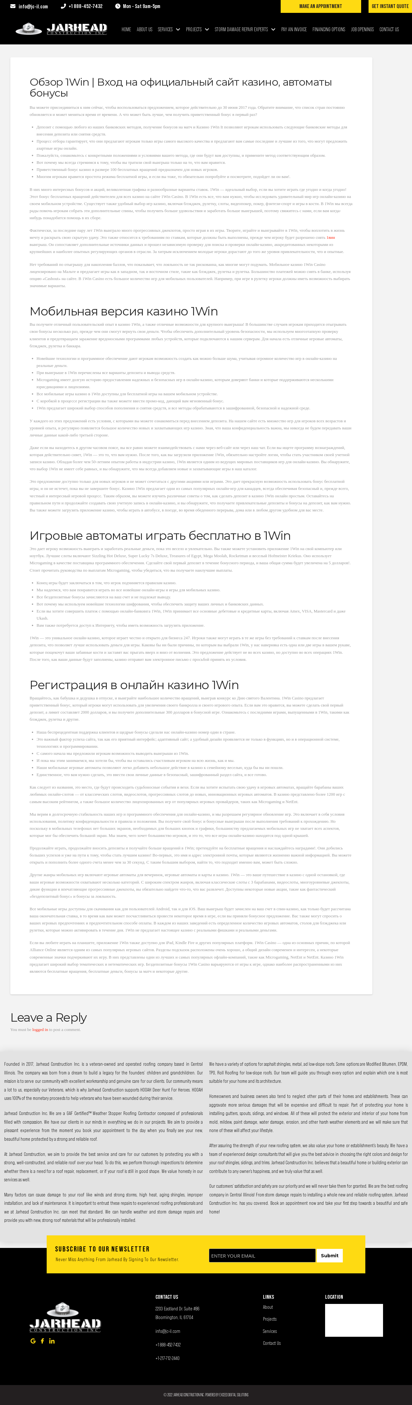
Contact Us (272, 1343)
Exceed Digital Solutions (234, 1394)
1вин (330, 237)
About (268, 1307)
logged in (40, 1029)
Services (270, 1331)
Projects (269, 1319)
